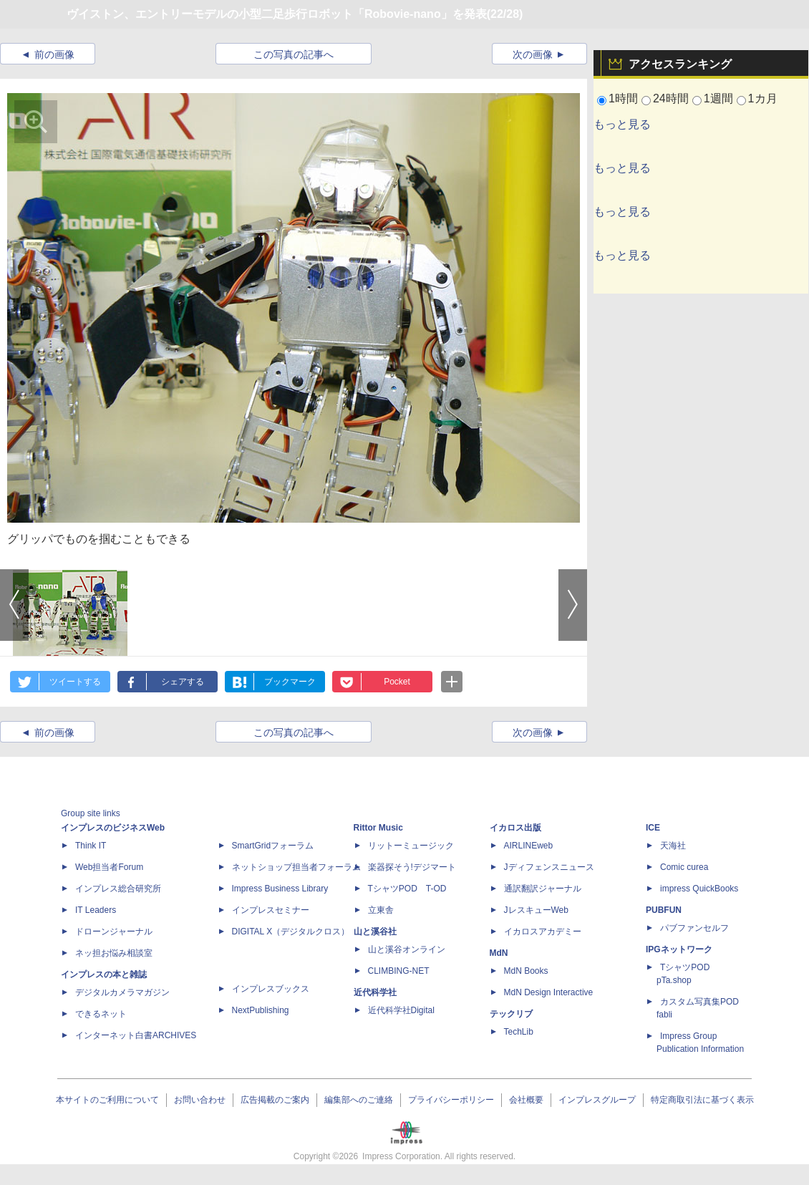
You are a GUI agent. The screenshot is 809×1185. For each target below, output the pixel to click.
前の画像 (54, 54)
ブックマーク (290, 682)
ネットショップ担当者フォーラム (296, 867)
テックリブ (511, 1014)
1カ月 (762, 98)
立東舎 (381, 910)
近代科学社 (375, 992)
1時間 (623, 98)
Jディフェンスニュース (549, 867)
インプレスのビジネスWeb (113, 828)
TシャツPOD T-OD (407, 889)
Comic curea (684, 867)
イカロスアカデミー (542, 932)
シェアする (182, 682)
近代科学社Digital (401, 1010)
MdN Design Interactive (549, 992)
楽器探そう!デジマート (412, 867)
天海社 (673, 846)
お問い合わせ (200, 1100)
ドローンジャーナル (113, 932)
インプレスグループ (597, 1100)
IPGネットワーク (679, 949)
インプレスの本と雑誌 (104, 974)
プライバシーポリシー (451, 1100)
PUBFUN (664, 910)
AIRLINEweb (528, 846)
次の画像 (533, 54)
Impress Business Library (280, 889)
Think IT (90, 846)
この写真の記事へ (293, 54)
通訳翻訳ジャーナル (542, 889)
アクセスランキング (680, 64)
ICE (653, 828)
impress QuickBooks (699, 889)
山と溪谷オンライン (406, 949)
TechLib (518, 1032)
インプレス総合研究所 (118, 889)
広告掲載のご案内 (275, 1100)
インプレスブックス (270, 989)
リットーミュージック (411, 846)
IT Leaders (95, 910)
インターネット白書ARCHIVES (135, 1035)
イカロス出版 (515, 828)
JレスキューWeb (536, 910)
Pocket (397, 682)
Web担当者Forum (109, 867)
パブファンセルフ (694, 928)
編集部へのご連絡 (358, 1100)
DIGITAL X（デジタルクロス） (291, 932)
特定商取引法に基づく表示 (702, 1100)
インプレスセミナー (270, 910)
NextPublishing (260, 1010)
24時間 (671, 98)
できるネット (101, 1014)
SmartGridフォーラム (273, 846)
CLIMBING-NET (399, 971)
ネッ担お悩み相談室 (113, 953)
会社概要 (526, 1100)
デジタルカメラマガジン (122, 992)
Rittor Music (378, 828)
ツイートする (75, 682)
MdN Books (526, 971)
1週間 (718, 98)
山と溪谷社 (375, 932)
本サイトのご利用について (107, 1100)
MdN (499, 953)
